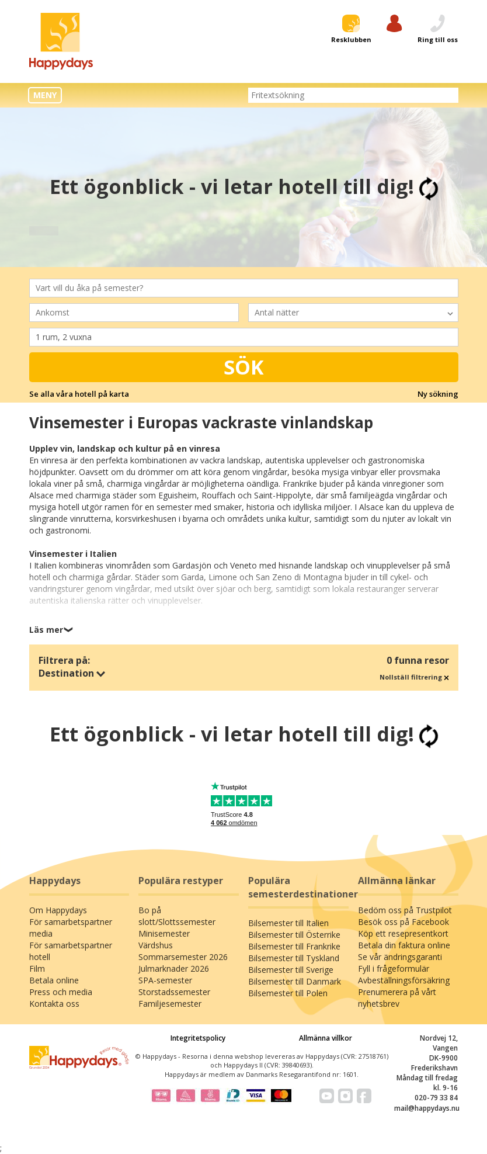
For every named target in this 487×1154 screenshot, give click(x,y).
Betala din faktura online (404, 945)
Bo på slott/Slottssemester (176, 916)
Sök (244, 367)
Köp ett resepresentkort (403, 933)
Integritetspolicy (198, 1038)
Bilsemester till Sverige (290, 969)
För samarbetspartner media (70, 927)
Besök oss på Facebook (403, 921)
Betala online (54, 980)
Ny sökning (438, 394)
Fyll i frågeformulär (393, 968)
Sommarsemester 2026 (183, 956)
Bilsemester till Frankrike (294, 946)
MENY (45, 95)
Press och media (60, 991)
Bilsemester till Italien (288, 922)
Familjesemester (169, 1003)
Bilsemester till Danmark (294, 981)
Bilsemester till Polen (288, 993)
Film (37, 968)
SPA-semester (165, 980)
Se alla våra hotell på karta (79, 394)
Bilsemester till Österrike (294, 934)
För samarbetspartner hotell (70, 951)
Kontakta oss (54, 1003)
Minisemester (164, 933)
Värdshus (155, 945)
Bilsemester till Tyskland (293, 958)
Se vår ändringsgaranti (400, 956)
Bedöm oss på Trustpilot (405, 910)
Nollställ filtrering (414, 677)
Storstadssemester (174, 991)
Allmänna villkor (325, 1038)
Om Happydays (58, 910)
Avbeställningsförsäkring (404, 980)
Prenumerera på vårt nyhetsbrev (397, 997)
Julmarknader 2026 (173, 968)
